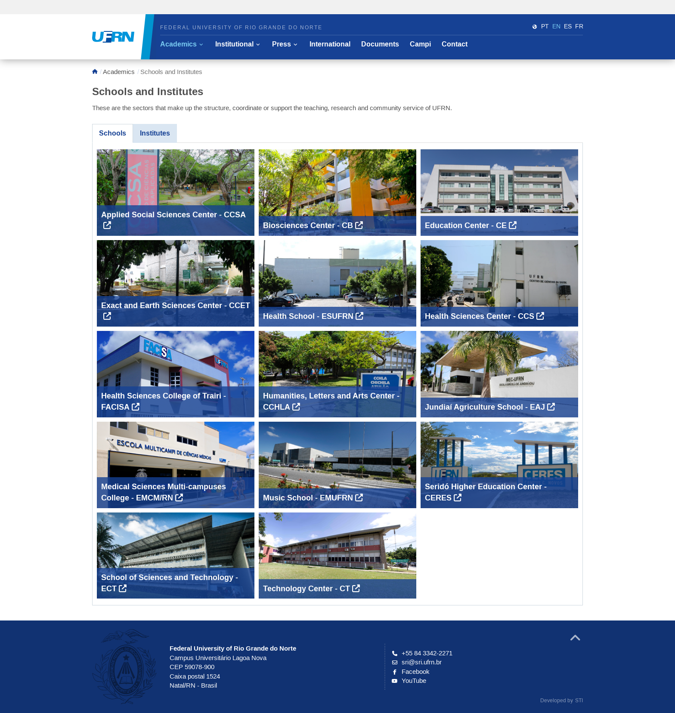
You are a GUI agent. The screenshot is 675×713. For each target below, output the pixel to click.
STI (579, 700)
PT (545, 26)
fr (579, 26)
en (556, 26)
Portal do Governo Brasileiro (60, 8)
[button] (181, 44)
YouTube (409, 680)
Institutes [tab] (155, 133)
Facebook (411, 671)
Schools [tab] (112, 133)
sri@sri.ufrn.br (417, 662)
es (568, 26)
